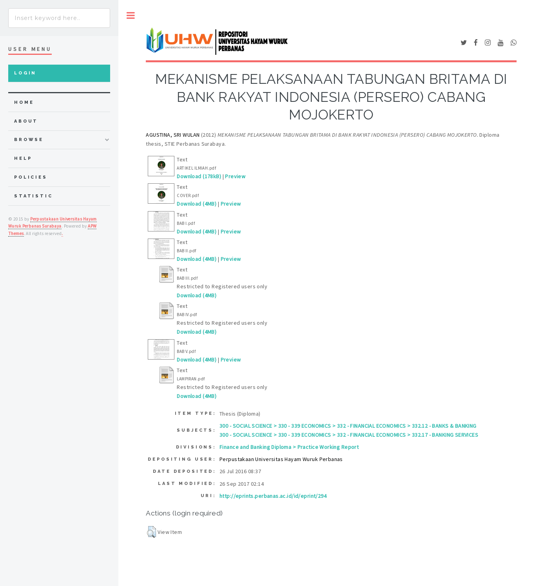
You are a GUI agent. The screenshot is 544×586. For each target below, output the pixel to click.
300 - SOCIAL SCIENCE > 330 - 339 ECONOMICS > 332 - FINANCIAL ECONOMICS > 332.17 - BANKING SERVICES (348, 434)
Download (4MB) (196, 203)
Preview (235, 176)
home (24, 102)
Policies (30, 177)
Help (23, 158)
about (26, 121)
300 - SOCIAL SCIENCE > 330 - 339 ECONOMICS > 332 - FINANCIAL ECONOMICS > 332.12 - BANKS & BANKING (348, 425)
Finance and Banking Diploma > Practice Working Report (289, 446)
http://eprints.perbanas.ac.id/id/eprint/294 (272, 495)
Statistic (33, 196)
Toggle (130, 15)
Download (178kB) (199, 176)
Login (25, 73)
